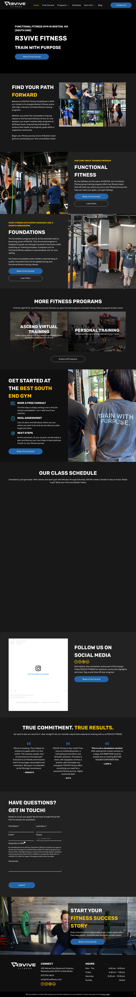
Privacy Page (105, 994)
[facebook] (76, 662)
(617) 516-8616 (47, 975)
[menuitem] (36, 5)
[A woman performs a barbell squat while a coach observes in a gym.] (115, 113)
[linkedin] (87, 662)
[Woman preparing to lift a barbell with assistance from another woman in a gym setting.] (92, 95)
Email (11, 835)
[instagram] (80, 662)
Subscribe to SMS (16, 843)
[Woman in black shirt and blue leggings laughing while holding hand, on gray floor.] (70, 90)
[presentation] (24, 876)
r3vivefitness (35, 702)
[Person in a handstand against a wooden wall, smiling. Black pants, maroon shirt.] (115, 90)
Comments (13, 861)
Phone (39, 835)
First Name (13, 826)
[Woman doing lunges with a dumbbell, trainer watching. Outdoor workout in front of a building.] (92, 118)
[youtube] (83, 662)
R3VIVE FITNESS (22, 702)
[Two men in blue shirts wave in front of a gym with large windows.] (70, 113)
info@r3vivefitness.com (51, 979)
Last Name (41, 826)
